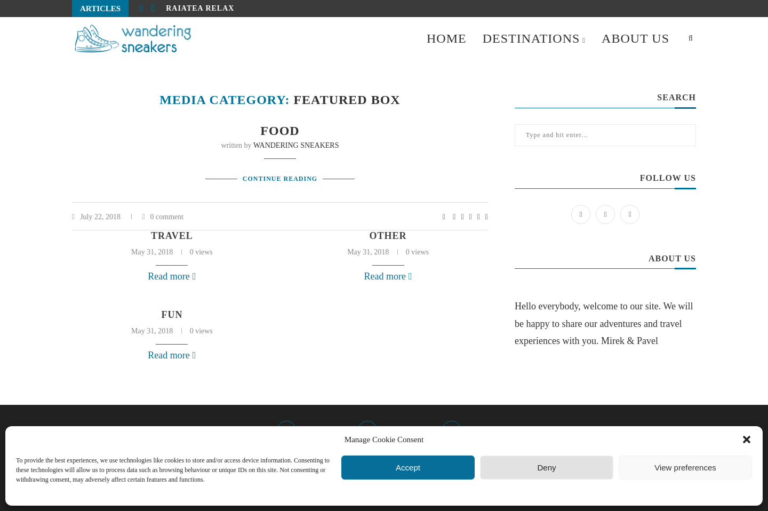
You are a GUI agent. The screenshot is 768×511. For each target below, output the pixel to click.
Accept (408, 467)
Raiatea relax (200, 8)
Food (279, 131)
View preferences (685, 467)
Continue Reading (280, 178)
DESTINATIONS (531, 38)
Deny (546, 467)
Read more (172, 276)
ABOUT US (635, 38)
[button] (746, 439)
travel (172, 235)
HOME (447, 38)
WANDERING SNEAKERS (296, 145)
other (388, 235)
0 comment (162, 217)
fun (171, 314)
